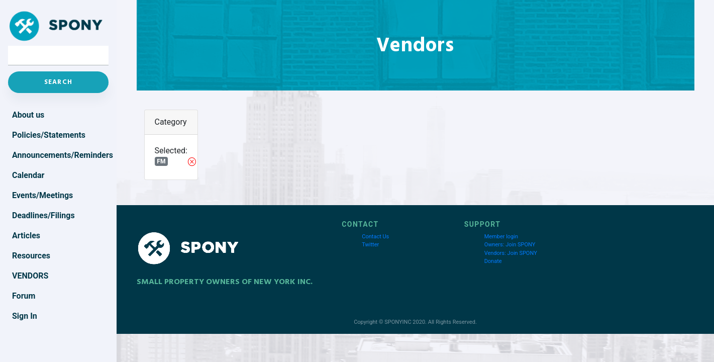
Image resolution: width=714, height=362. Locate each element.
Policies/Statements (48, 135)
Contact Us (375, 236)
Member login (501, 236)
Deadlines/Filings (43, 215)
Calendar (28, 175)
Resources (31, 255)
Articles (26, 235)
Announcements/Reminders (60, 155)
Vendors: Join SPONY (510, 253)
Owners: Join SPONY (510, 244)
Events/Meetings (42, 195)
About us (28, 115)
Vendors (30, 276)
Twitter (370, 244)
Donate (493, 261)
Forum (23, 296)
